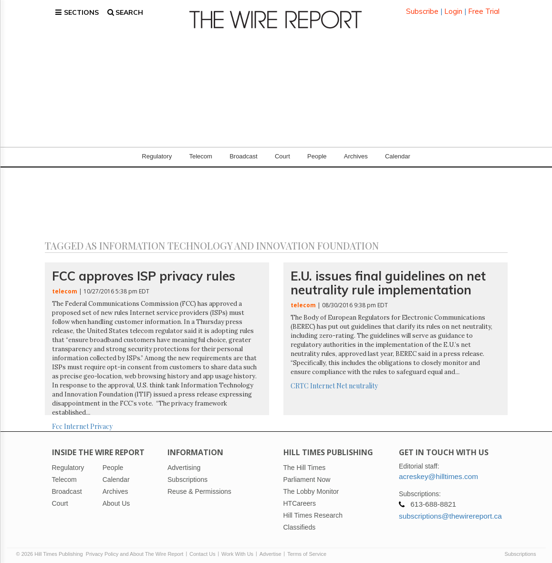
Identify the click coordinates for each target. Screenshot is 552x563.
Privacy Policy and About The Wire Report (135, 550)
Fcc (57, 422)
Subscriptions (520, 550)
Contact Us (202, 550)
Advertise (270, 550)
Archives (356, 152)
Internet (76, 422)
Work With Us (237, 550)
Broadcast (243, 152)
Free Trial (484, 9)
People (316, 152)
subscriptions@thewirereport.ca (450, 512)
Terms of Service (306, 550)
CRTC (300, 381)
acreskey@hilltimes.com (438, 472)
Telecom (200, 152)
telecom (64, 287)
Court (282, 152)
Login (453, 9)
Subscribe (422, 9)
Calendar (397, 152)
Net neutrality (357, 381)
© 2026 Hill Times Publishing (51, 550)
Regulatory (157, 152)
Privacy (101, 422)
